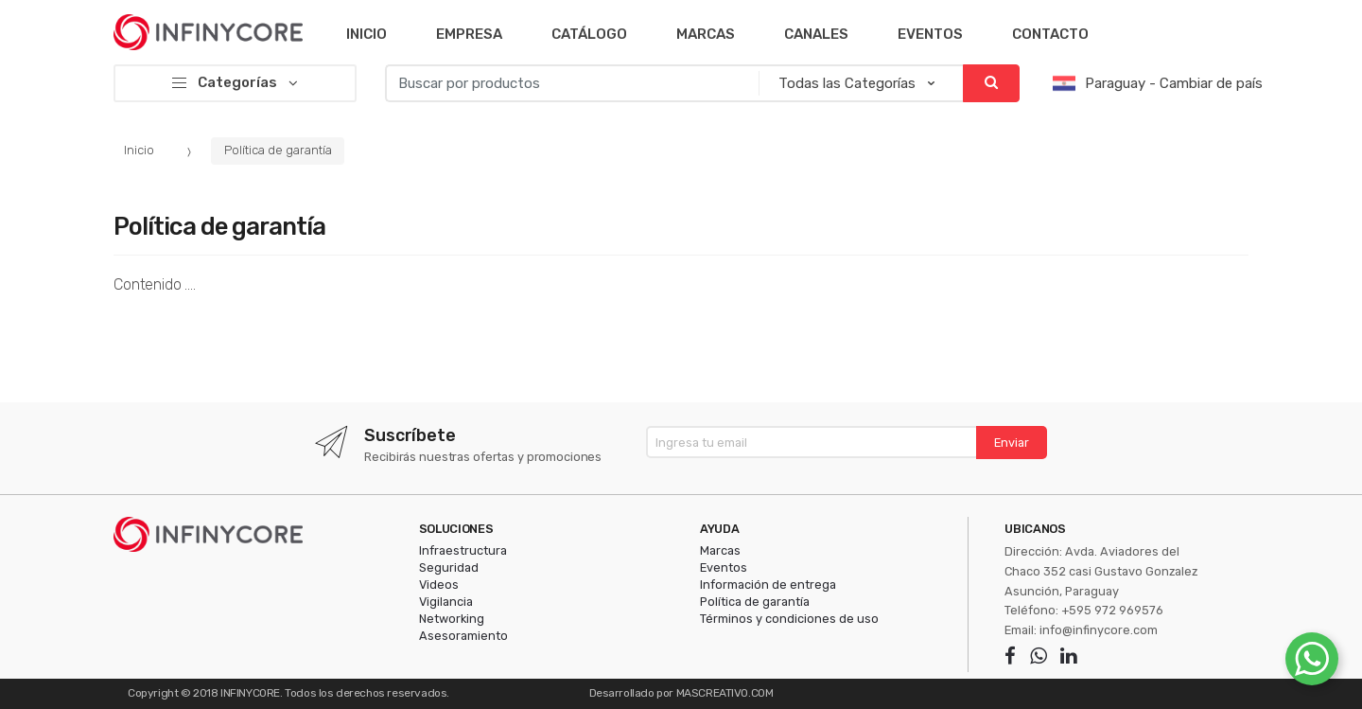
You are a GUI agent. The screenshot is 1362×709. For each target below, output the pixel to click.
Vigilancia (446, 601)
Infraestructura (463, 550)
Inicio (366, 34)
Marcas (705, 34)
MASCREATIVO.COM (725, 693)
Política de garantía (278, 150)
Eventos (930, 34)
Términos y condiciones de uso (789, 619)
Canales (816, 34)
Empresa (469, 34)
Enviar (1011, 442)
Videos (439, 584)
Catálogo (589, 34)
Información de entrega (768, 584)
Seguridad (449, 567)
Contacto (1050, 34)
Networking (451, 619)
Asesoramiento (463, 636)
